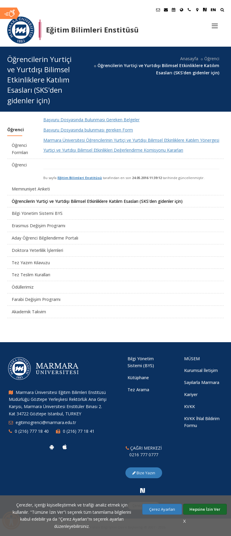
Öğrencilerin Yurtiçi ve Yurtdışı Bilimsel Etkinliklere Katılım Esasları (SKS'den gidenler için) (97, 201)
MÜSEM (192, 358)
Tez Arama (138, 389)
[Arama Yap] (222, 10)
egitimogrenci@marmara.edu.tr (46, 422)
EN (213, 9)
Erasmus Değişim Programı (38, 225)
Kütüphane (138, 377)
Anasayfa (189, 58)
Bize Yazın (143, 473)
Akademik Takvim (29, 311)
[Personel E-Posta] (166, 9)
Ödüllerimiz (23, 287)
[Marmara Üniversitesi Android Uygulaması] (52, 447)
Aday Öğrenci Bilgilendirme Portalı (45, 238)
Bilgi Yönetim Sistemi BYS (37, 213)
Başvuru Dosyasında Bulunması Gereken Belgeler (91, 119)
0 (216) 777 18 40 (32, 431)
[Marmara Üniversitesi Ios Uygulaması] (64, 447)
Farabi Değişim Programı (36, 299)
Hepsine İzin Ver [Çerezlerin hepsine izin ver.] (204, 509)
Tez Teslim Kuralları (31, 274)
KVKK (189, 406)
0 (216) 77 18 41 (78, 431)
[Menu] (215, 23)
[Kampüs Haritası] (197, 9)
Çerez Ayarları (162, 509)
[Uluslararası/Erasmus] (181, 9)
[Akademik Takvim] (174, 9)
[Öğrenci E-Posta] (158, 9)
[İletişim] (189, 9)
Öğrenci (211, 58)
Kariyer (191, 394)
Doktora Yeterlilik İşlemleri (37, 250)
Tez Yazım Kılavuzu (31, 262)
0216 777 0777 (143, 454)
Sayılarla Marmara (201, 382)
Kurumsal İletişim (201, 370)
